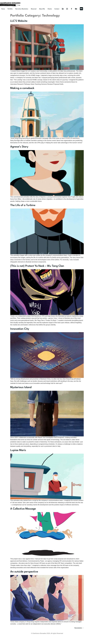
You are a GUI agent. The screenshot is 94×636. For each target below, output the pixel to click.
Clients (50, 9)
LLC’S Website (18, 21)
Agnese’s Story (19, 146)
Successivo (79, 628)
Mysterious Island (20, 387)
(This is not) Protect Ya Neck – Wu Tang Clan (37, 266)
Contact (56, 9)
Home (3, 9)
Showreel (33, 9)
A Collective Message (23, 509)
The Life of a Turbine (22, 205)
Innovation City (19, 329)
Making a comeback (22, 88)
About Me (42, 9)
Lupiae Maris (18, 450)
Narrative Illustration (21, 9)
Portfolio (10, 9)
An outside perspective (24, 571)
